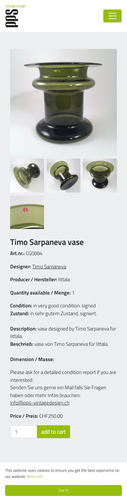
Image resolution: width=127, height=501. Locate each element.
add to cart (53, 432)
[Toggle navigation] (112, 16)
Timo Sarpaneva (49, 266)
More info (35, 476)
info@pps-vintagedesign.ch (39, 403)
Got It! (64, 490)
